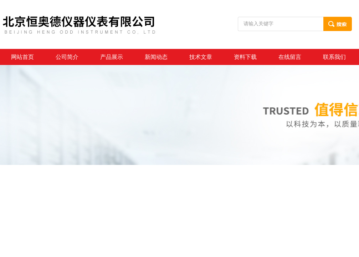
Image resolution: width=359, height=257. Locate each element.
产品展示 (111, 57)
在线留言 (289, 57)
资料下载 (245, 57)
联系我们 (334, 57)
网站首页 (22, 57)
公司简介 (67, 57)
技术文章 (200, 57)
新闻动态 (156, 57)
